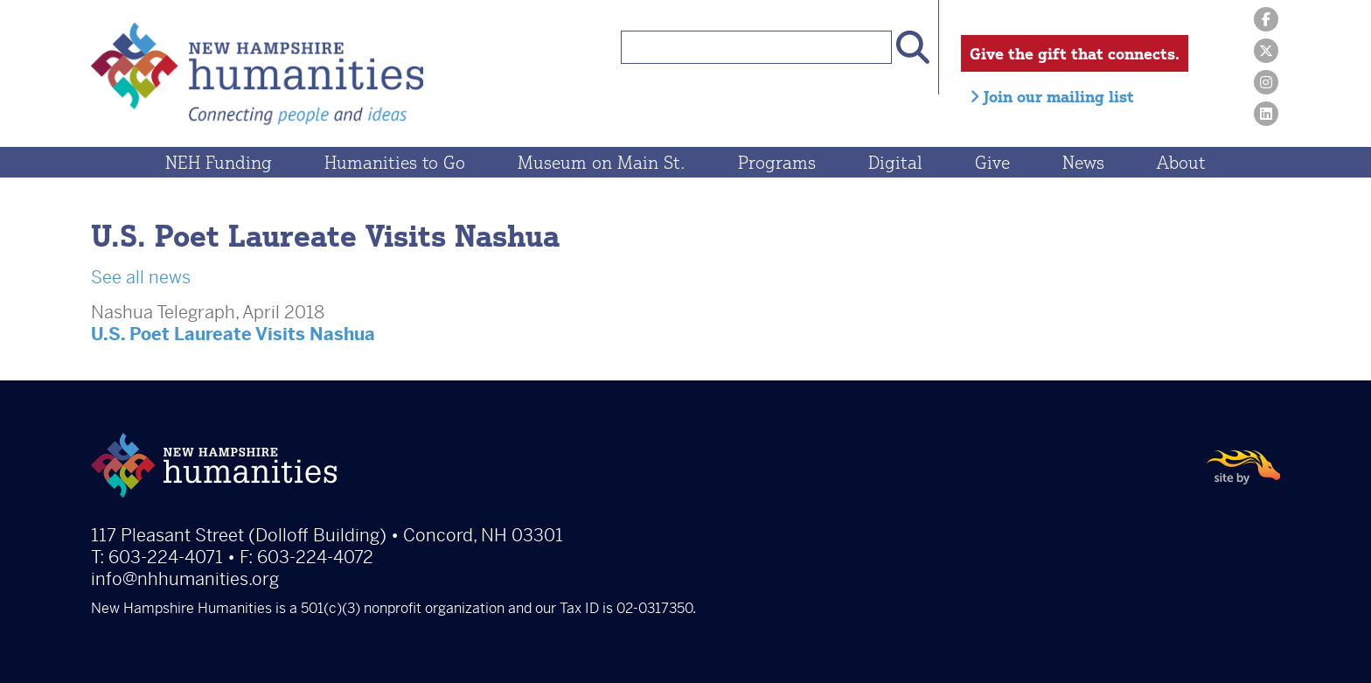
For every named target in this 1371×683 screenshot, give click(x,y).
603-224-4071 (165, 557)
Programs (777, 162)
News (1083, 162)
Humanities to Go (394, 162)
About (1181, 162)
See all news (141, 278)
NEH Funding (218, 162)
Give (992, 162)
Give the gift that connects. (1075, 53)
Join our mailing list (1052, 96)
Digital (895, 162)
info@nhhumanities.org (185, 579)
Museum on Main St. (602, 162)
